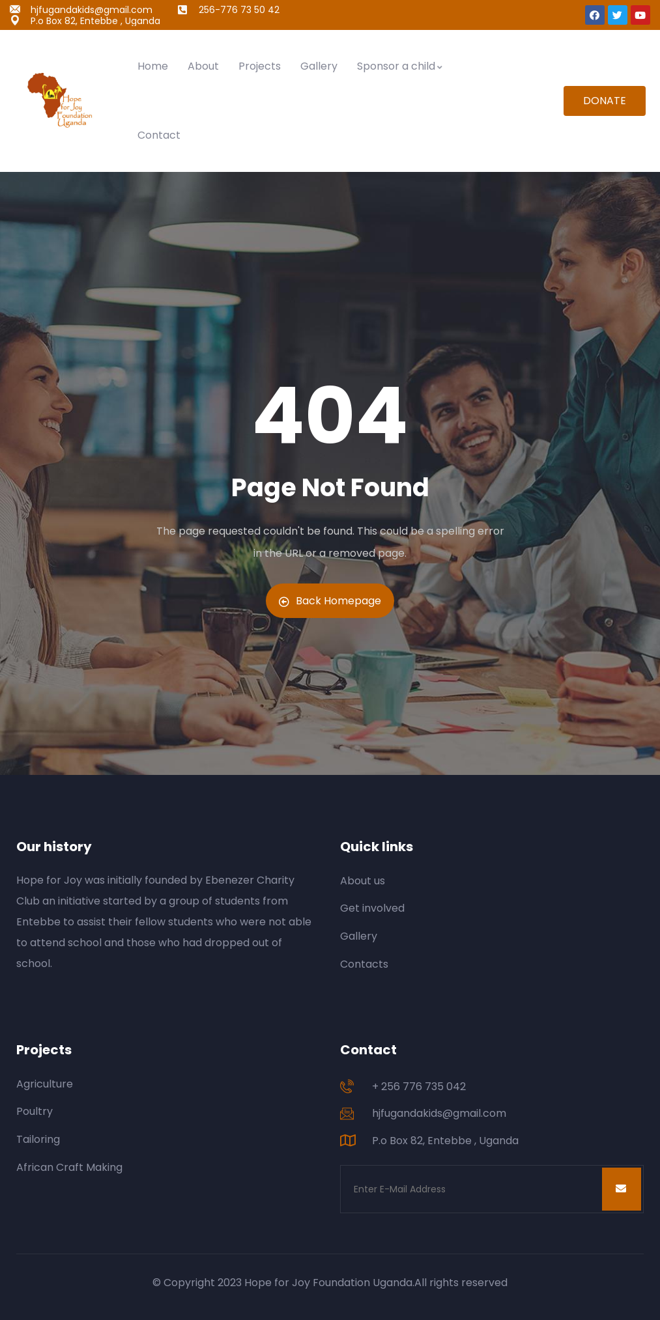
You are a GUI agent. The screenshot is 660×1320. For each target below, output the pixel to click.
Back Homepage (330, 600)
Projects (259, 66)
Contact (158, 135)
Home (152, 66)
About (203, 66)
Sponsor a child (400, 66)
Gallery (318, 66)
